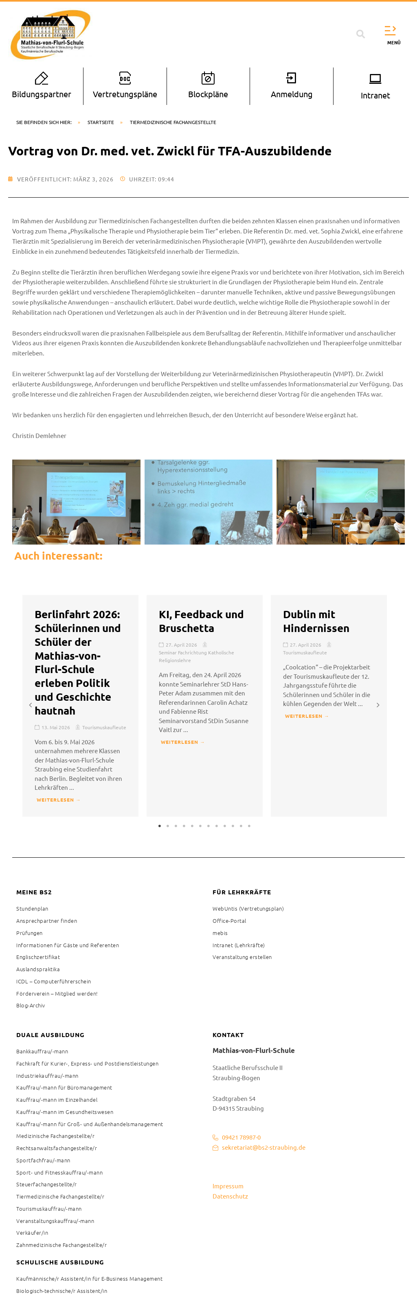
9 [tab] (225, 826)
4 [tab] (184, 826)
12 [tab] (249, 826)
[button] (361, 34)
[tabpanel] (80, 706)
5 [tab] (192, 826)
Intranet (375, 95)
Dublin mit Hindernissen (316, 620)
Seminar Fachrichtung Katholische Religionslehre (196, 656)
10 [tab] (233, 826)
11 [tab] (241, 826)
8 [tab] (217, 826)
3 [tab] (176, 826)
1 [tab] (160, 826)
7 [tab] (208, 826)
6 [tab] (200, 826)
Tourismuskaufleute (104, 727)
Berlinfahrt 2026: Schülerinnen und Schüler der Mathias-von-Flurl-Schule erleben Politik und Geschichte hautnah (78, 662)
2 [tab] (168, 826)
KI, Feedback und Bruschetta (201, 620)
